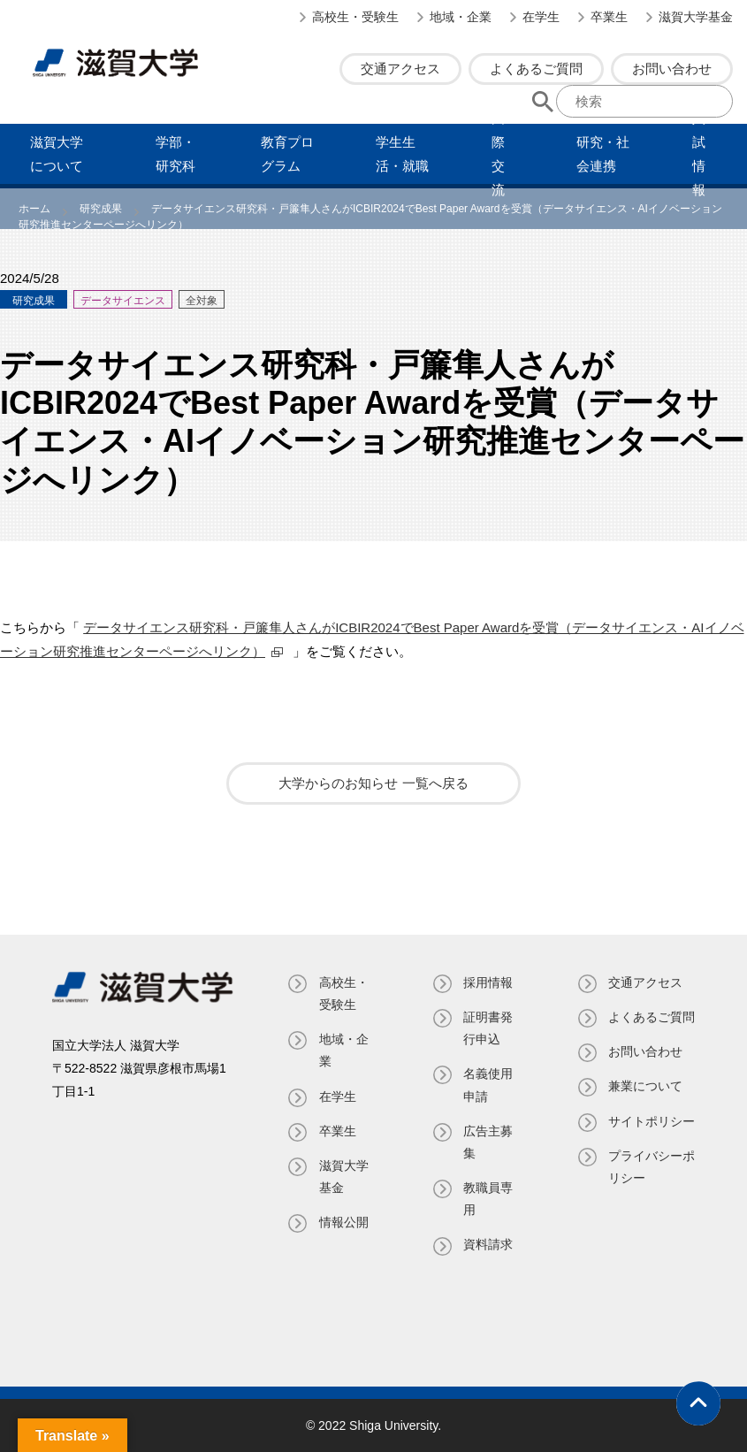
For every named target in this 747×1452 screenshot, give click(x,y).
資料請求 (488, 1244)
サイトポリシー (645, 1154)
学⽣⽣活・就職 (402, 153)
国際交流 (498, 154)
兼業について (645, 1109)
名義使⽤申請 (488, 1084)
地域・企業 (461, 17)
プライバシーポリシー (645, 1211)
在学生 (541, 17)
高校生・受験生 (355, 17)
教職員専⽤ (488, 1199)
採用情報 (488, 982)
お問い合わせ (672, 68)
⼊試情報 (698, 154)
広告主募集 (488, 1142)
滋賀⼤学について (56, 153)
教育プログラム (287, 153)
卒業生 (609, 17)
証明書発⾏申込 (488, 1028)
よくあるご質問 (536, 68)
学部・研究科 (175, 153)
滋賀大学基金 (696, 17)
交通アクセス (400, 68)
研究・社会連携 (602, 153)
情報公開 (344, 1222)
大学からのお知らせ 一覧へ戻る (373, 783)
